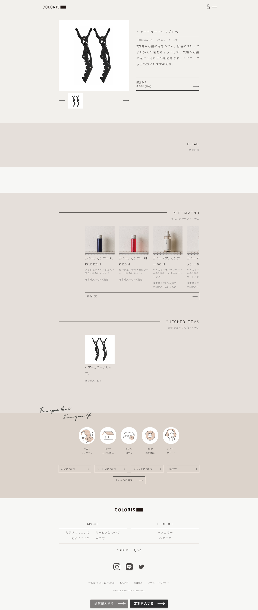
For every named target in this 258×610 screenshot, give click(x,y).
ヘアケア (165, 538)
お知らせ (123, 550)
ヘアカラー (165, 532)
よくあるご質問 (124, 480)
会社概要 (138, 582)
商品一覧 (92, 296)
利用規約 (124, 582)
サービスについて (107, 469)
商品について (68, 469)
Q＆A (137, 550)
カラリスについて (77, 532)
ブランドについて (143, 469)
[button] (62, 99)
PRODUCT (165, 524)
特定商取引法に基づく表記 (102, 582)
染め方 (173, 469)
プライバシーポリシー (158, 582)
